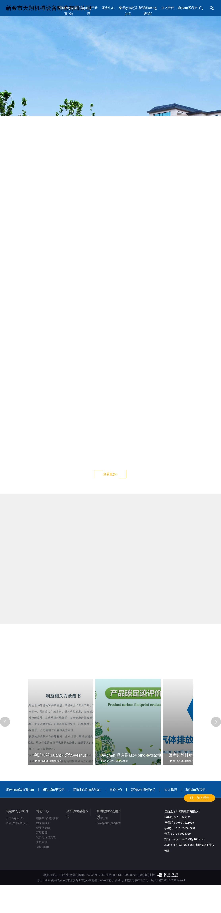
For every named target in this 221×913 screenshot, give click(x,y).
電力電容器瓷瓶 (46, 837)
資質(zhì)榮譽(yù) (143, 789)
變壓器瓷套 (43, 827)
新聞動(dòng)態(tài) (148, 10)
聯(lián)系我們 (188, 8)
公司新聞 (102, 818)
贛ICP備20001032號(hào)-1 (168, 880)
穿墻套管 (41, 832)
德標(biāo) (42, 846)
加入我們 (167, 8)
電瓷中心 (108, 8)
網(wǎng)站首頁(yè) (68, 10)
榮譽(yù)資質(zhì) (128, 10)
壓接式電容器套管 (47, 818)
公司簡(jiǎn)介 (14, 818)
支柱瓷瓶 (41, 842)
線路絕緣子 (43, 823)
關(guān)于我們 (88, 10)
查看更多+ (110, 474)
